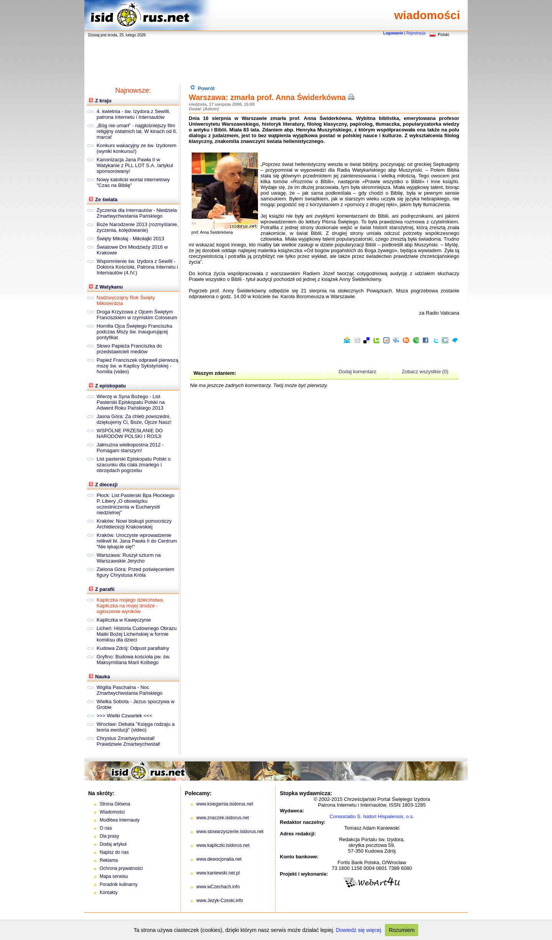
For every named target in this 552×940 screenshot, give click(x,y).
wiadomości (427, 15)
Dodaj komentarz (357, 371)
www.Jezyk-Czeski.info (219, 900)
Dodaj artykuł (113, 844)
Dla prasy (109, 836)
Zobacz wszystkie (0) (425, 371)
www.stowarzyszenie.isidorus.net (229, 831)
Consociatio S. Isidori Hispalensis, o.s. (372, 816)
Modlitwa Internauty (120, 820)
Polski (443, 34)
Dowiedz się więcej (358, 930)
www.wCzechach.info (218, 886)
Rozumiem (401, 930)
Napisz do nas (114, 852)
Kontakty (109, 892)
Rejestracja (416, 33)
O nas (106, 828)
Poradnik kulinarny (119, 884)
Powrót (202, 88)
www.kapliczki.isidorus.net (223, 845)
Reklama (109, 860)
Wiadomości (112, 812)
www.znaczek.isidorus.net (222, 817)
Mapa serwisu (114, 876)
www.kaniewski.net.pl (218, 873)
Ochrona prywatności (121, 868)
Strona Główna (115, 804)
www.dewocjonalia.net (219, 859)
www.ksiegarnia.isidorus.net (224, 804)
